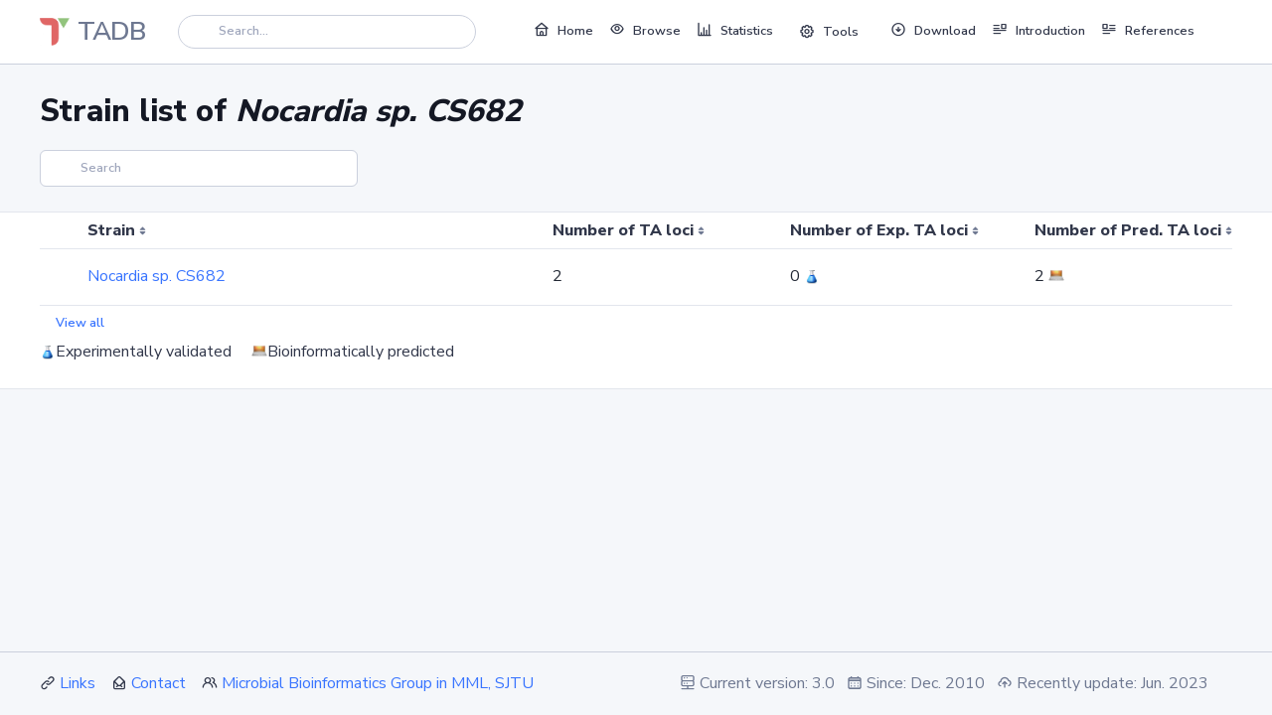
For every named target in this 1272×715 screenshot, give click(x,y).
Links (77, 683)
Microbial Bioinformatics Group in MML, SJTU (378, 683)
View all (80, 323)
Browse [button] (645, 30)
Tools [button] (829, 32)
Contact (158, 683)
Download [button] (933, 30)
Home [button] (563, 30)
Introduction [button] (1038, 30)
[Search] (327, 31)
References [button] (1147, 30)
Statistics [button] (735, 30)
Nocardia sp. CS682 (156, 276)
